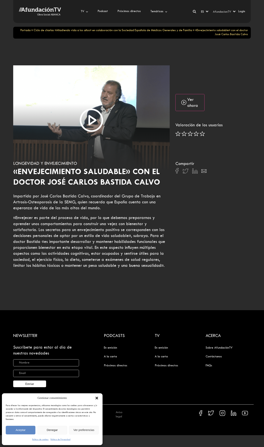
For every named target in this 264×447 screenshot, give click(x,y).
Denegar (52, 430)
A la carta (110, 356)
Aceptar (21, 430)
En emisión (110, 347)
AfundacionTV (222, 12)
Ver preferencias (83, 430)
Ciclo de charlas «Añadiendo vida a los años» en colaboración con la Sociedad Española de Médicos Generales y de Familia (113, 30)
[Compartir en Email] (203, 172)
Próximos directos (115, 365)
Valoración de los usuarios (199, 125)
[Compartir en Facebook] (177, 172)
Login (241, 11)
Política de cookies (40, 440)
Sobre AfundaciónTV (219, 347)
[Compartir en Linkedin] (195, 172)
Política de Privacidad (60, 440)
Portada (25, 30)
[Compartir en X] (185, 172)
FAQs (209, 365)
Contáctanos (214, 356)
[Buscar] (194, 11)
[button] (97, 398)
